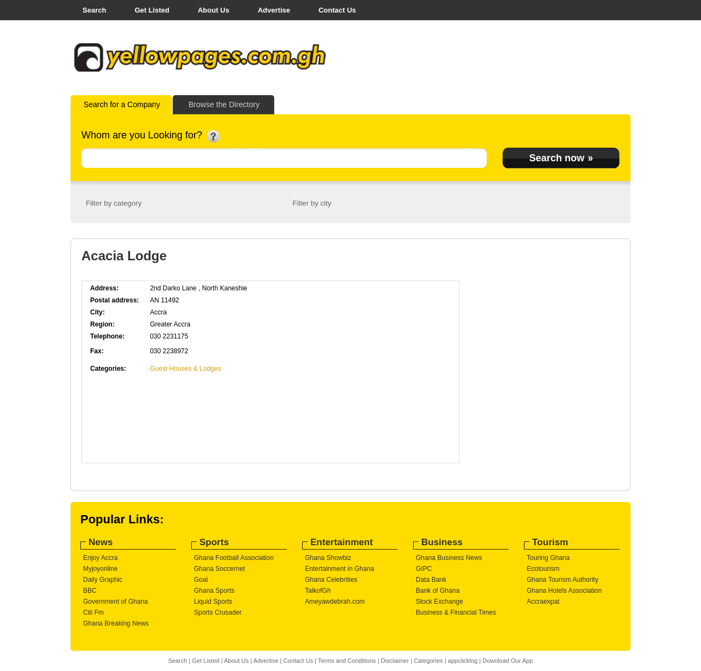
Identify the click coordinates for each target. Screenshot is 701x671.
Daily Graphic (102, 580)
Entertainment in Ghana (339, 569)
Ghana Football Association (234, 558)
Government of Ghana (115, 601)
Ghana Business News (449, 558)
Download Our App (507, 660)
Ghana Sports (214, 590)
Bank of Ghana (438, 590)
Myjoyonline (100, 569)
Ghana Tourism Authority (562, 580)
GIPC (424, 569)
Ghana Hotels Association (564, 590)
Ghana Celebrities (331, 580)
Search (94, 10)
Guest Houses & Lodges (185, 368)
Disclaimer (395, 660)
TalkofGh (318, 590)
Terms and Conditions (347, 660)
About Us (213, 10)
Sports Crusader (217, 612)
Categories (428, 660)
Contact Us (337, 10)
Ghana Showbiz (328, 558)
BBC (90, 590)
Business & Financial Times (456, 612)
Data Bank (431, 580)
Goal (201, 580)
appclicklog (463, 660)
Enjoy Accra (100, 558)
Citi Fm (93, 612)
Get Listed (151, 10)
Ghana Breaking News (116, 623)
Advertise (274, 10)
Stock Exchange (439, 601)
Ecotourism (543, 569)
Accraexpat (543, 601)
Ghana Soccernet (219, 569)
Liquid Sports (213, 601)
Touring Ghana (548, 558)
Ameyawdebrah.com (334, 601)
